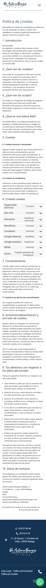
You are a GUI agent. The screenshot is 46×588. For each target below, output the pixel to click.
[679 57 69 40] (16, 529)
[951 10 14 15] (17, 533)
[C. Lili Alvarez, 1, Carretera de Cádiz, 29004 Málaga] (6, 540)
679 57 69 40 (25, 528)
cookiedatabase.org (10, 510)
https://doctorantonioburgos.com (27, 45)
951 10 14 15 (25, 533)
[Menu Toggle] (39, 5)
